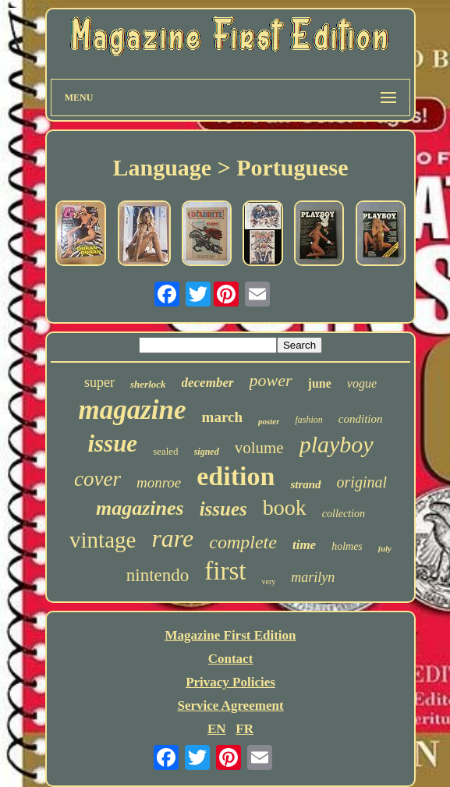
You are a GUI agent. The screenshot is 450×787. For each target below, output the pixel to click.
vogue (362, 383)
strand (305, 484)
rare (172, 538)
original (362, 482)
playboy (336, 444)
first (225, 571)
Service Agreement (230, 705)
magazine (132, 410)
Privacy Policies (230, 682)
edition (236, 476)
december (208, 382)
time (304, 544)
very (268, 581)
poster (269, 421)
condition (360, 419)
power (271, 380)
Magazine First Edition (230, 635)
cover (97, 479)
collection (343, 513)
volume (259, 447)
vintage (102, 539)
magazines (140, 508)
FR (244, 728)
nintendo (158, 575)
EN (216, 728)
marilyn (313, 577)
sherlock (148, 384)
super (99, 382)
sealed (165, 451)
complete (243, 542)
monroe (158, 482)
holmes (347, 546)
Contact (230, 658)
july (385, 548)
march (222, 417)
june (319, 383)
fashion (308, 419)
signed (206, 451)
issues (223, 508)
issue (112, 443)
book (284, 507)
